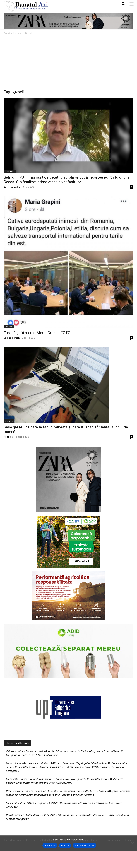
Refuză (65, 845)
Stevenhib (11, 803)
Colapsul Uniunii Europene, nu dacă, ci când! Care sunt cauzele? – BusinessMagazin (53, 751)
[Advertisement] (68, 63)
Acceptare (50, 845)
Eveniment (9, 171)
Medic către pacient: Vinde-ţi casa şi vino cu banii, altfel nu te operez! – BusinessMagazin (56, 779)
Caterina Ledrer (12, 186)
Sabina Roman (12, 337)
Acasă (7, 33)
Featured (9, 326)
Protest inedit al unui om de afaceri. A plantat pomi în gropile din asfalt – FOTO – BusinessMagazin (62, 791)
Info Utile (9, 421)
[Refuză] (132, 843)
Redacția (9, 436)
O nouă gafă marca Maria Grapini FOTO (37, 333)
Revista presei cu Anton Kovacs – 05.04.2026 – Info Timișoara (40, 815)
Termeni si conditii (85, 845)
